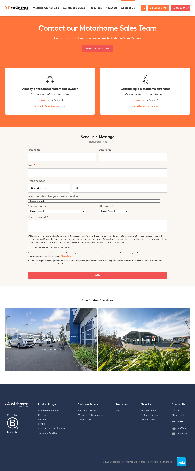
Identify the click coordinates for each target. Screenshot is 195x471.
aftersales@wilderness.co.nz (49, 106)
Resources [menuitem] (95, 8)
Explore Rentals (159, 8)
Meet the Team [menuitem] (148, 411)
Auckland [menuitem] (176, 411)
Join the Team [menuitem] (147, 420)
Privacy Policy (66, 256)
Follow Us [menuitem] (177, 421)
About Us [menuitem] (111, 8)
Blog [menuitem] (118, 411)
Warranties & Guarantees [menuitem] (90, 415)
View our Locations (97, 49)
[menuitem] (180, 428)
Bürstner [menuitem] (42, 420)
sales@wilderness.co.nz (145, 106)
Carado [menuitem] (42, 415)
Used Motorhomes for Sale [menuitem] (51, 428)
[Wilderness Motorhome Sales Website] (16, 8)
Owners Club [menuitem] (84, 420)
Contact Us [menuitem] (128, 8)
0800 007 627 (181, 8)
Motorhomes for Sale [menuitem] (46, 8)
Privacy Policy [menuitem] (146, 462)
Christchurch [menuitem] (178, 415)
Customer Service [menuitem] (74, 8)
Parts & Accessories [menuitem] (87, 411)
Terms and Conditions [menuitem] (164, 462)
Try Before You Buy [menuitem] (47, 433)
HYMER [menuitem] (41, 424)
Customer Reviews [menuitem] (149, 415)
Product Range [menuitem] (47, 404)
